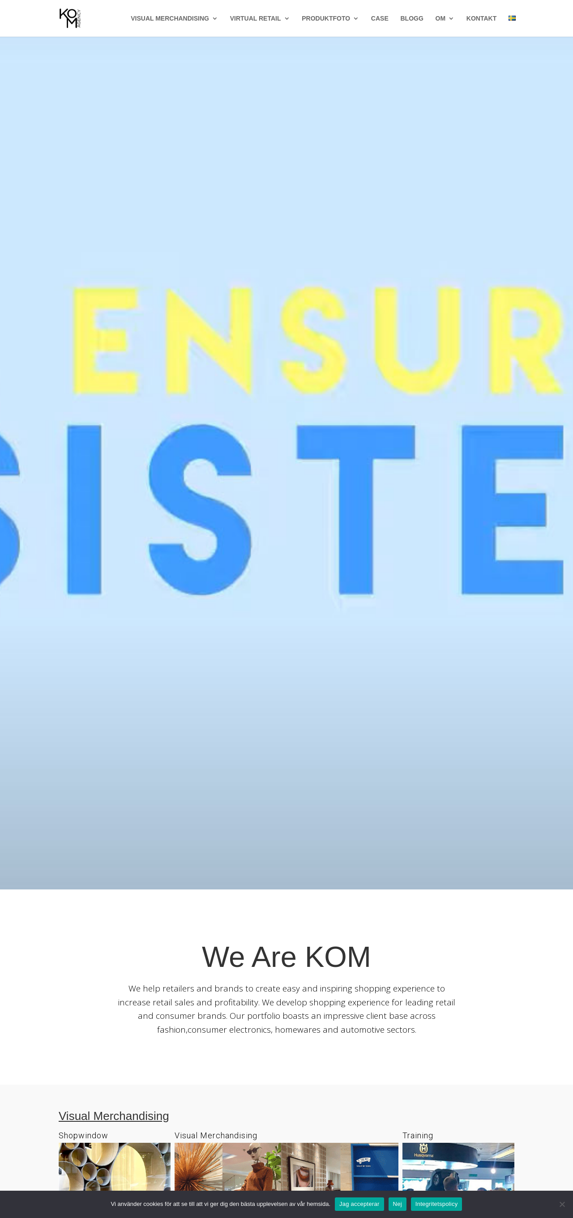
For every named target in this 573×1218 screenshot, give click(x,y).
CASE (380, 18)
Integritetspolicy (436, 1204)
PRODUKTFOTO (326, 18)
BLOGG (411, 18)
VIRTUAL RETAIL (255, 18)
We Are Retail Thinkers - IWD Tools (286, 377)
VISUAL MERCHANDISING (170, 18)
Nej (397, 1204)
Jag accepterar (359, 1204)
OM (441, 18)
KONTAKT (481, 18)
